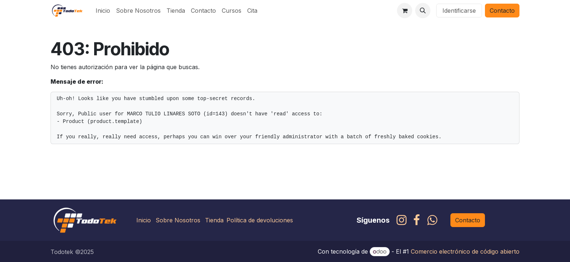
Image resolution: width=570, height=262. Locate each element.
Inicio (143, 220)
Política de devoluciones (259, 220)
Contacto (502, 10)
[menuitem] (103, 10)
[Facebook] (416, 220)
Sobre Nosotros (178, 220)
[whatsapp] (432, 220)
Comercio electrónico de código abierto (465, 251)
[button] (422, 10)
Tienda (214, 220)
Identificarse (459, 10)
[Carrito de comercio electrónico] (404, 10)
